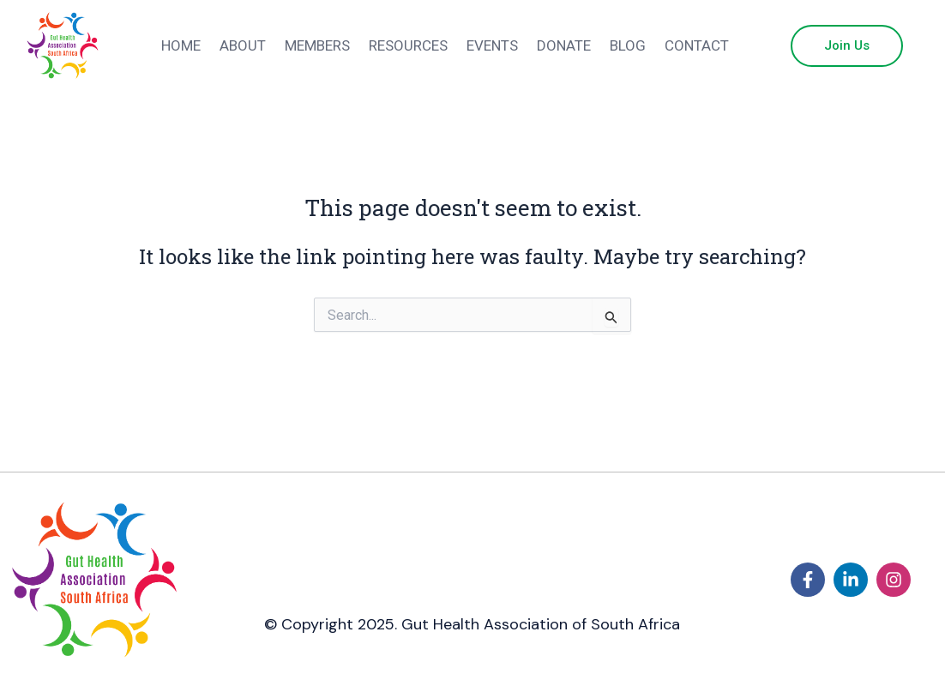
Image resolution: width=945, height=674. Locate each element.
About (243, 45)
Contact (697, 45)
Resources (408, 45)
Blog (628, 45)
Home (181, 45)
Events (492, 45)
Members (317, 45)
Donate (564, 45)
